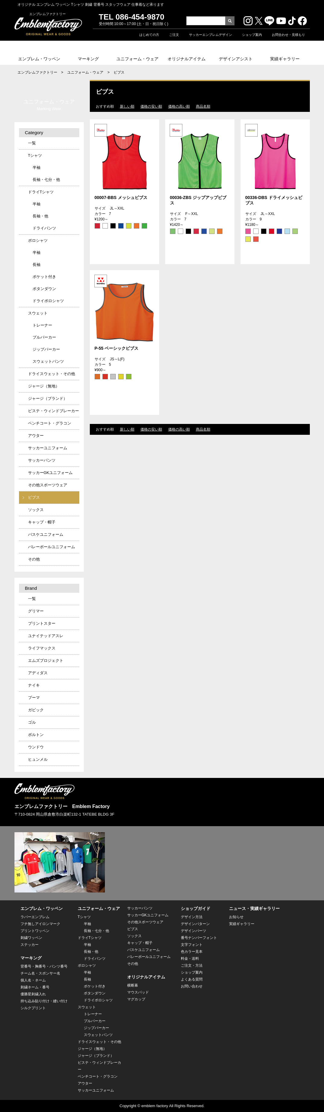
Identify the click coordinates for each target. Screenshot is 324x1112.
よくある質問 (192, 979)
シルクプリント (33, 1008)
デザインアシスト (236, 58)
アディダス (38, 673)
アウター (36, 435)
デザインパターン (195, 924)
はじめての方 (149, 34)
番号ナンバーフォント (199, 938)
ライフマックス (41, 648)
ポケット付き (44, 276)
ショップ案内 (252, 34)
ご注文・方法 (192, 965)
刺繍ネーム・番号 (34, 987)
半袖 (36, 167)
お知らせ (236, 917)
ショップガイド (195, 908)
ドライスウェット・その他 (51, 373)
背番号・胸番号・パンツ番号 (44, 966)
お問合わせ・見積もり (288, 34)
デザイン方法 (192, 917)
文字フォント (192, 945)
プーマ (34, 697)
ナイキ (34, 685)
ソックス (36, 509)
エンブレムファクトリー (37, 72)
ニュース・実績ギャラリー (254, 908)
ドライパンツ (44, 228)
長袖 (36, 264)
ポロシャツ (38, 240)
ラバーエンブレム (34, 917)
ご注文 (174, 34)
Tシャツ (35, 155)
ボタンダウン (44, 288)
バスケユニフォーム (45, 534)
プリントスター (41, 623)
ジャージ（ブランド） (47, 398)
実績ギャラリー (285, 58)
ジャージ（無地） (43, 386)
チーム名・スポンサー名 (40, 973)
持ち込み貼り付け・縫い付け (44, 1001)
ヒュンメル (38, 759)
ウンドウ (36, 747)
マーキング (88, 58)
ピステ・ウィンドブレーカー (53, 411)
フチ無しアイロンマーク (40, 924)
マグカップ (136, 999)
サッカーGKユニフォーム (50, 472)
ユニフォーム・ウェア (137, 58)
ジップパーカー (46, 349)
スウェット (38, 313)
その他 (34, 559)
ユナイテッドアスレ (45, 635)
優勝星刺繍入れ (33, 994)
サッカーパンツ (41, 460)
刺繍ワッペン (31, 938)
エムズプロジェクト (45, 660)
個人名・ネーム (33, 980)
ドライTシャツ (41, 192)
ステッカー (29, 945)
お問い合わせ (192, 986)
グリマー (36, 611)
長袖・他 (40, 216)
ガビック (36, 710)
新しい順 (127, 106)
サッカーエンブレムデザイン (210, 34)
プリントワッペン (34, 931)
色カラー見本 (192, 951)
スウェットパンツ (48, 361)
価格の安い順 (151, 106)
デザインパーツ (193, 931)
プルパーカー (44, 337)
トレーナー (42, 325)
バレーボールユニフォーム (51, 547)
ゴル (32, 722)
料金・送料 (190, 958)
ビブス (34, 497)
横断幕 (132, 985)
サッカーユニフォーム (47, 448)
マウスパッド (138, 992)
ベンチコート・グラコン (49, 423)
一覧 (32, 143)
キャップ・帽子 (41, 522)
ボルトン (36, 734)
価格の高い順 (179, 106)
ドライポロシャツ (48, 301)
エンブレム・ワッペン (39, 58)
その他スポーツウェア (47, 485)
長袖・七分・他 (46, 179)
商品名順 (203, 106)
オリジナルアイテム (187, 58)
